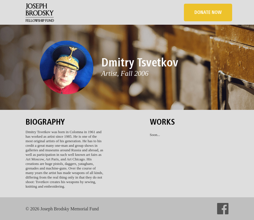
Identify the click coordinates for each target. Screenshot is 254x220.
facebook (222, 208)
